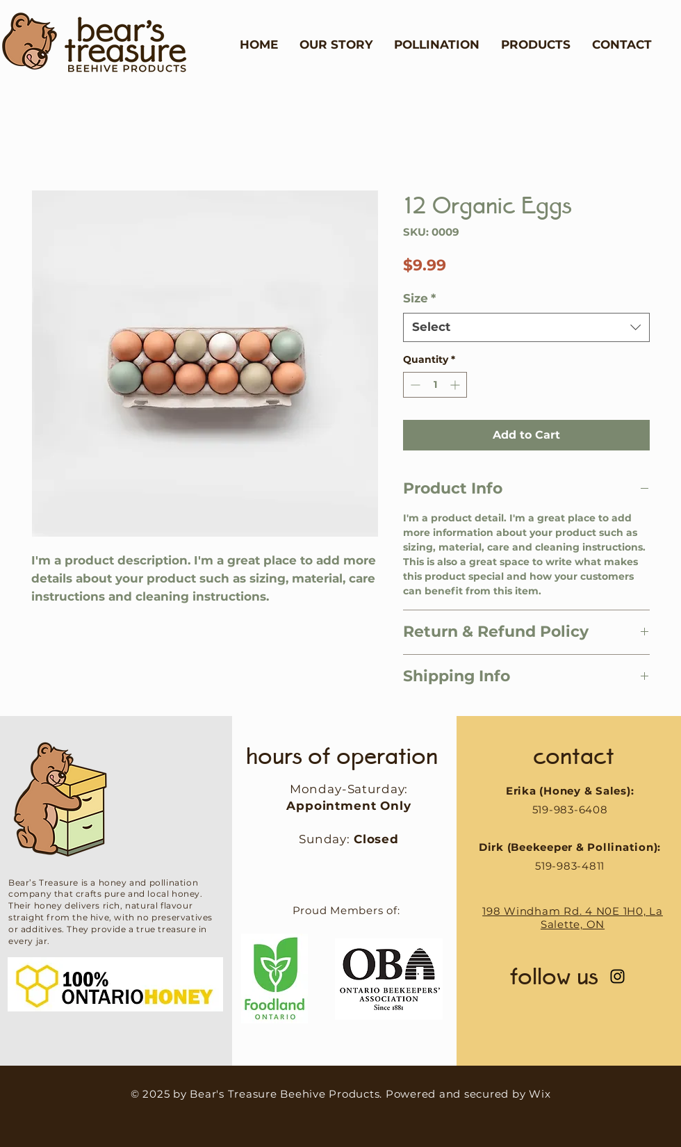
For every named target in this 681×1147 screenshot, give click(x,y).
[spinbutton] (435, 385)
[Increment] (456, 385)
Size (419, 298)
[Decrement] (413, 385)
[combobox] (526, 327)
